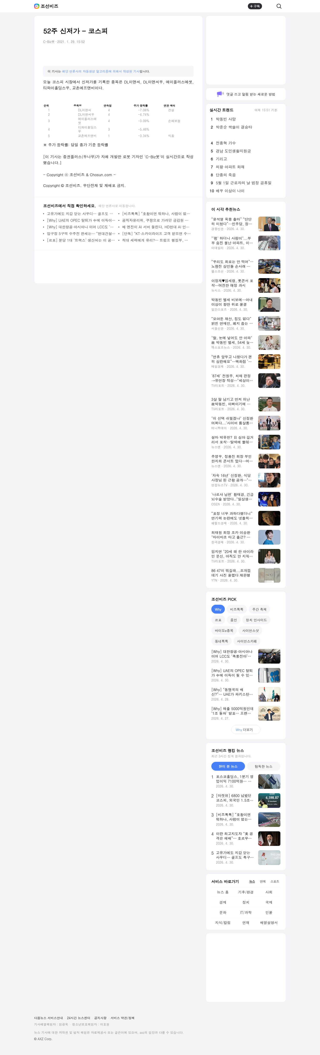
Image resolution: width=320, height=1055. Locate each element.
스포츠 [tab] (274, 881)
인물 (268, 912)
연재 (245, 922)
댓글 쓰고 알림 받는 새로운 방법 (245, 94)
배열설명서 (269, 922)
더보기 (246, 729)
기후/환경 (246, 892)
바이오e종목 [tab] (224, 630)
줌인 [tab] (233, 620)
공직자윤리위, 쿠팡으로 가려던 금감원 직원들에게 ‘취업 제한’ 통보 (156, 220)
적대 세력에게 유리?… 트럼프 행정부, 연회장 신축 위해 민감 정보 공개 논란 (156, 240)
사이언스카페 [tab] (247, 641)
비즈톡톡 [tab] (236, 609)
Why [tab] (218, 609)
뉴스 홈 (223, 892)
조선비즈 (49, 6)
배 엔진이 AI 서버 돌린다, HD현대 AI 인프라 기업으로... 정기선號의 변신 (156, 226)
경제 (222, 902)
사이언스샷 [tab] (250, 630)
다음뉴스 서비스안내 (48, 1018)
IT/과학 (246, 912)
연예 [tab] (263, 881)
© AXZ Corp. (43, 1039)
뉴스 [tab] (252, 881)
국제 (268, 902)
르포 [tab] (218, 620)
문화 (222, 912)
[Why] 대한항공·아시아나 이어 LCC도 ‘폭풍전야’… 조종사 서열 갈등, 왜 (81, 226)
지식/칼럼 (223, 922)
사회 (268, 892)
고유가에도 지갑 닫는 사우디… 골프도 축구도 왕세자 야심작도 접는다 (81, 213)
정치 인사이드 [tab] (256, 620)
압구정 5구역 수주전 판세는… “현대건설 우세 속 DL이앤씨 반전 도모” (81, 233)
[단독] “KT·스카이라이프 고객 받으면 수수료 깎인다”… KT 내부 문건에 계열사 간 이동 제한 (156, 233)
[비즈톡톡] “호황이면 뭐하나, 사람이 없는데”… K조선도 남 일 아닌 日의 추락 (156, 213)
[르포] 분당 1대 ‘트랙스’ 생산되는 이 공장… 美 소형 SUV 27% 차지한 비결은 (81, 240)
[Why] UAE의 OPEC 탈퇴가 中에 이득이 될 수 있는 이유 (81, 220)
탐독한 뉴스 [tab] (263, 766)
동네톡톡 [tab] (221, 641)
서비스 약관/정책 (123, 1018)
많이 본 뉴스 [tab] (228, 766)
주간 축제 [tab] (259, 609)
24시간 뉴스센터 (78, 1018)
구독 (255, 6)
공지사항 (100, 1018)
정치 (245, 902)
